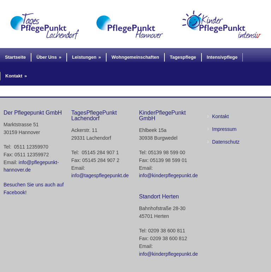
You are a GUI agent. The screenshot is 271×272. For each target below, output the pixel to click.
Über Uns (48, 57)
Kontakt (16, 76)
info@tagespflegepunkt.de (100, 175)
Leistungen (86, 57)
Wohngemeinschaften (135, 57)
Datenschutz (226, 142)
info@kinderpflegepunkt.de (168, 175)
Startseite (15, 57)
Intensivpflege (222, 57)
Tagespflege (183, 57)
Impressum (224, 129)
